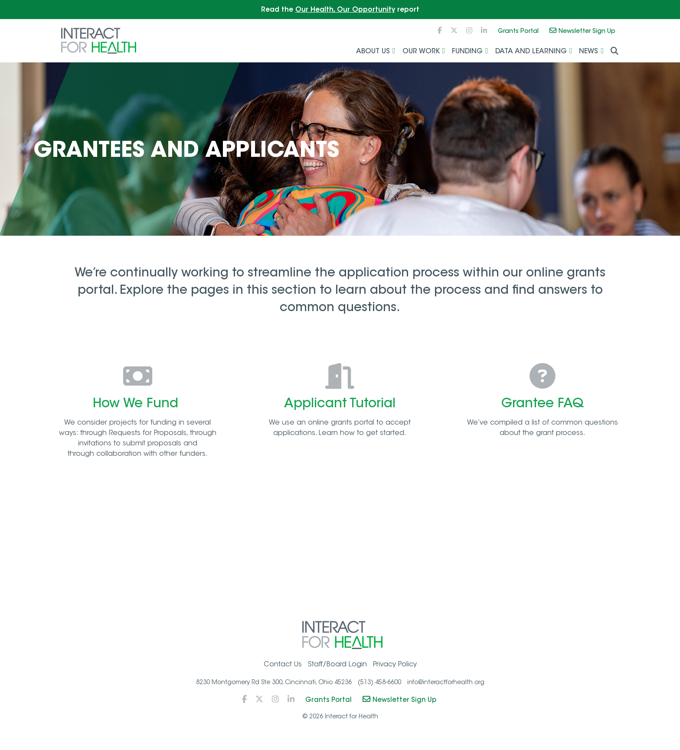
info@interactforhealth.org (445, 685)
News (588, 51)
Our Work (421, 51)
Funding (467, 51)
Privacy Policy (395, 667)
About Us (373, 51)
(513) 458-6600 (379, 685)
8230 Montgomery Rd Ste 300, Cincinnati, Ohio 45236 (274, 685)
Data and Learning (531, 51)
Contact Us (283, 667)
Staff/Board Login (337, 667)
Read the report (340, 9)
